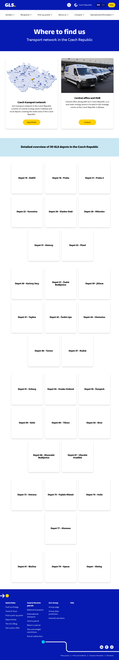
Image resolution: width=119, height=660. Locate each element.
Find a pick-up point (14, 615)
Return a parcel (33, 625)
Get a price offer (12, 628)
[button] (27, 178)
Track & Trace (11, 611)
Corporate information (96, 655)
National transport (35, 610)
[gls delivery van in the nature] (87, 75)
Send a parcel (33, 621)
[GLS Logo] (10, 5)
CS (103, 5)
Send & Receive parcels (34, 604)
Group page (54, 607)
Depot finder (31, 122)
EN (98, 5)
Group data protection (54, 612)
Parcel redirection (35, 636)
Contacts (87, 122)
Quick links (10, 603)
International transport (32, 615)
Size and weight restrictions (34, 630)
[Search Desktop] (69, 5)
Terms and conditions (79, 655)
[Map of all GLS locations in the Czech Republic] (31, 77)
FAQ (111, 5)
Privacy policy (65, 655)
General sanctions (57, 618)
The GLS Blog (11, 624)
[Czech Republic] (83, 5)
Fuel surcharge (11, 607)
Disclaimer (110, 655)
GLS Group (53, 603)
